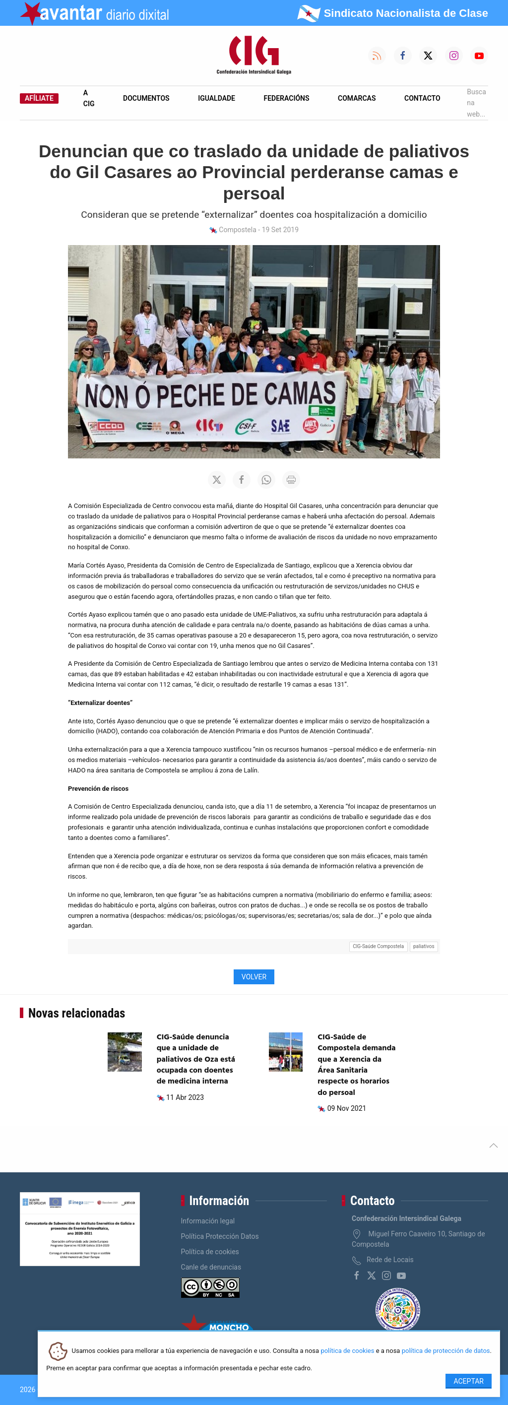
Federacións (287, 98)
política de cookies (347, 1351)
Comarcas (357, 98)
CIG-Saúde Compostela (378, 946)
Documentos (146, 98)
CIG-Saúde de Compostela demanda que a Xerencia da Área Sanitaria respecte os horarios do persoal (356, 1065)
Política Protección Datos (220, 1236)
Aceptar (468, 1381)
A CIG (89, 98)
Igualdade (216, 98)
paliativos (424, 946)
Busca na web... (476, 103)
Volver (254, 977)
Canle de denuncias (211, 1267)
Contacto (422, 98)
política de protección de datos (446, 1351)
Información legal (208, 1221)
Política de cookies (210, 1252)
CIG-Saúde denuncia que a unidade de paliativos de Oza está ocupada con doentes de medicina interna (196, 1059)
